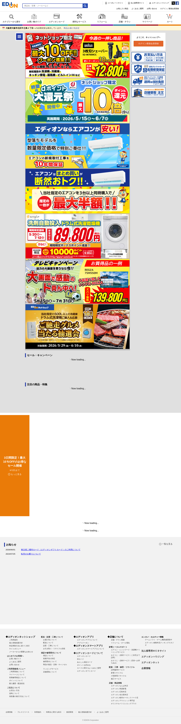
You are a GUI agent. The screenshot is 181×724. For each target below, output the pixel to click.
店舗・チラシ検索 (118, 640)
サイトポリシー (15, 649)
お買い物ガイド (34, 18)
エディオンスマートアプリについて (90, 649)
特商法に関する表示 (53, 712)
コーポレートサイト (115, 3)
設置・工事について (50, 646)
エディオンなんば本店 (119, 686)
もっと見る (16, 474)
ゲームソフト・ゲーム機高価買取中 (158, 640)
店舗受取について (50, 672)
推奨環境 (69, 712)
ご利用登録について (16, 672)
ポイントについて (16, 681)
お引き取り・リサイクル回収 (54, 649)
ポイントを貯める (84, 665)
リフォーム (102, 18)
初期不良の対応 (49, 659)
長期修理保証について (17, 678)
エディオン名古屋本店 (119, 695)
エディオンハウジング (160, 3)
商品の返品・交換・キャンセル (55, 664)
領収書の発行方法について (19, 696)
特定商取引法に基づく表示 (19, 646)
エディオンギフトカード (86, 671)
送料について (14, 693)
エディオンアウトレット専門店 (123, 701)
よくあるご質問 (137, 9)
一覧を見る (167, 544)
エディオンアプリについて (87, 640)
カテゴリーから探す (11, 18)
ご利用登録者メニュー (16, 669)
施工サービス (116, 679)
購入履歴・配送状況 (16, 683)
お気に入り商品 (122, 9)
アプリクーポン (83, 643)
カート (169, 18)
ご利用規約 (13, 640)
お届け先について (50, 640)
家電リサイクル (117, 673)
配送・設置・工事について (52, 637)
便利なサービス (79, 18)
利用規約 (37, 712)
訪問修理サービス (118, 670)
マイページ (147, 18)
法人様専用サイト (137, 3)
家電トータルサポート (118, 647)
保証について (48, 656)
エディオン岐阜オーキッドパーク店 (124, 698)
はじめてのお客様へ (15, 656)
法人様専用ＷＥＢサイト (153, 651)
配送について (48, 643)
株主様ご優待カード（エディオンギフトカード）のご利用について (50, 550)
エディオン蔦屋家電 (118, 689)
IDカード (80, 659)
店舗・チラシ (124, 18)
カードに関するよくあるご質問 (89, 668)
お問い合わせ (152, 9)
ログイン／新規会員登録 (169, 9)
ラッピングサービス (50, 669)
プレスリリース (23, 712)
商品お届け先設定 (71, 28)
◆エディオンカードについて (88, 653)
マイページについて (16, 675)
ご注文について (13, 688)
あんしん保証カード (84, 662)
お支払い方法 (14, 690)
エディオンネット (150, 662)
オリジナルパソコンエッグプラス (123, 704)
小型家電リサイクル (118, 676)
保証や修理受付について (51, 653)
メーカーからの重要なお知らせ (21, 652)
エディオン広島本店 (118, 692)
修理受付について (50, 662)
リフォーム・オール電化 (120, 643)
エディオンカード (56, 18)
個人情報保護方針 (16, 643)
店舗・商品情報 (115, 683)
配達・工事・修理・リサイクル (122, 667)
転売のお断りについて (31, 554)
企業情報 (145, 668)
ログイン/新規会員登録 (148, 43)
